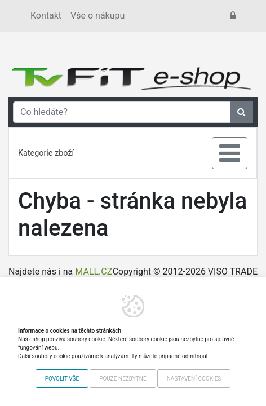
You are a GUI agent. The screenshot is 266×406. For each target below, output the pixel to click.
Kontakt (45, 15)
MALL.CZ (93, 271)
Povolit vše (62, 379)
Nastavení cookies (194, 379)
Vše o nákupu (97, 15)
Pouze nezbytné (122, 379)
